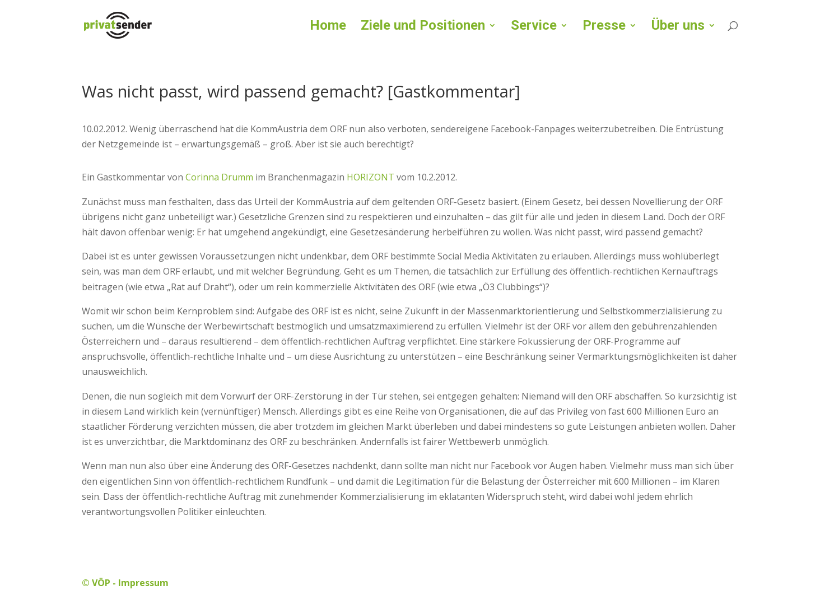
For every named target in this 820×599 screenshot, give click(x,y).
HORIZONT (370, 177)
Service (534, 27)
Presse (604, 27)
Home (328, 27)
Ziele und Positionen (423, 27)
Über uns (678, 27)
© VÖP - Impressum (125, 583)
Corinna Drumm (219, 177)
